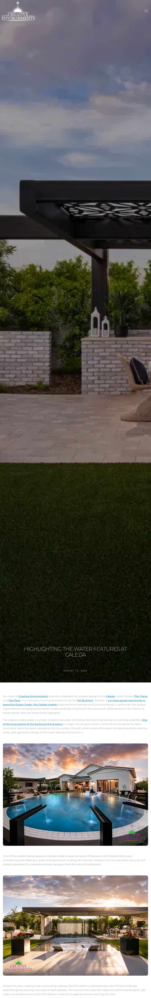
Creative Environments (33, 696)
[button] (146, 11)
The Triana (141, 696)
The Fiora (14, 700)
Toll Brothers (85, 700)
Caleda (110, 696)
